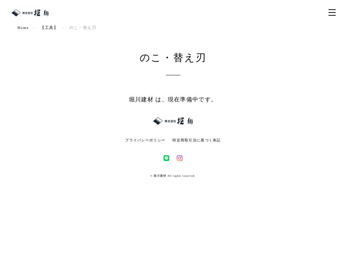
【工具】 (49, 27)
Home (23, 27)
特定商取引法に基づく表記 (196, 140)
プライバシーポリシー (145, 140)
